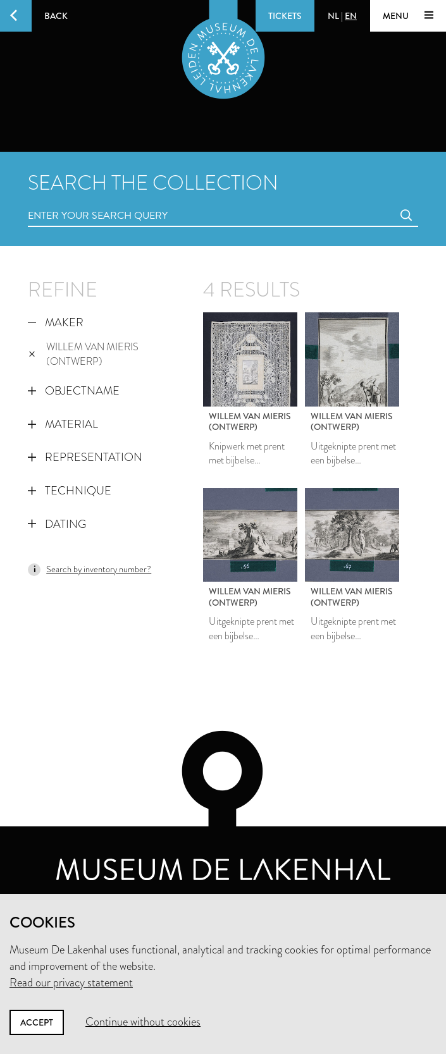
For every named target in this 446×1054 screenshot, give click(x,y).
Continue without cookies (143, 1022)
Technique (69, 490)
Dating (57, 524)
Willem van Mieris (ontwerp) (83, 354)
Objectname (74, 391)
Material (63, 424)
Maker (56, 322)
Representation (85, 457)
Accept (36, 1022)
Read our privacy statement (71, 982)
